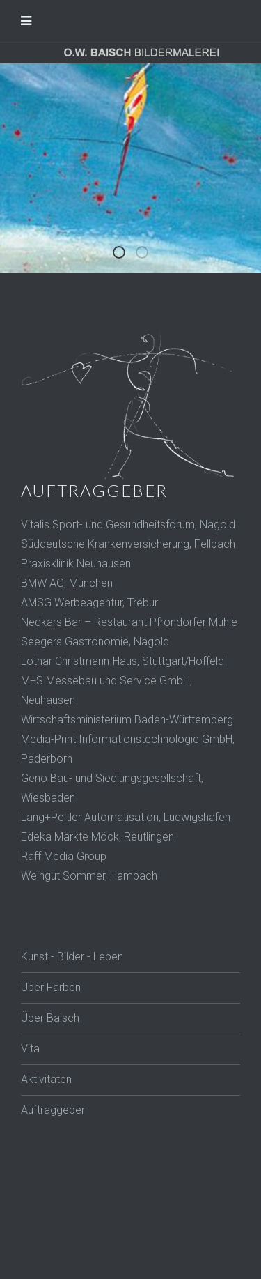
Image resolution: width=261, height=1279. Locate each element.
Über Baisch (50, 1018)
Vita (30, 1048)
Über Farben (51, 987)
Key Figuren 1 (147, 254)
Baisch (124, 254)
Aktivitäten (46, 1079)
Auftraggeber (53, 1110)
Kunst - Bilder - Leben (72, 956)
